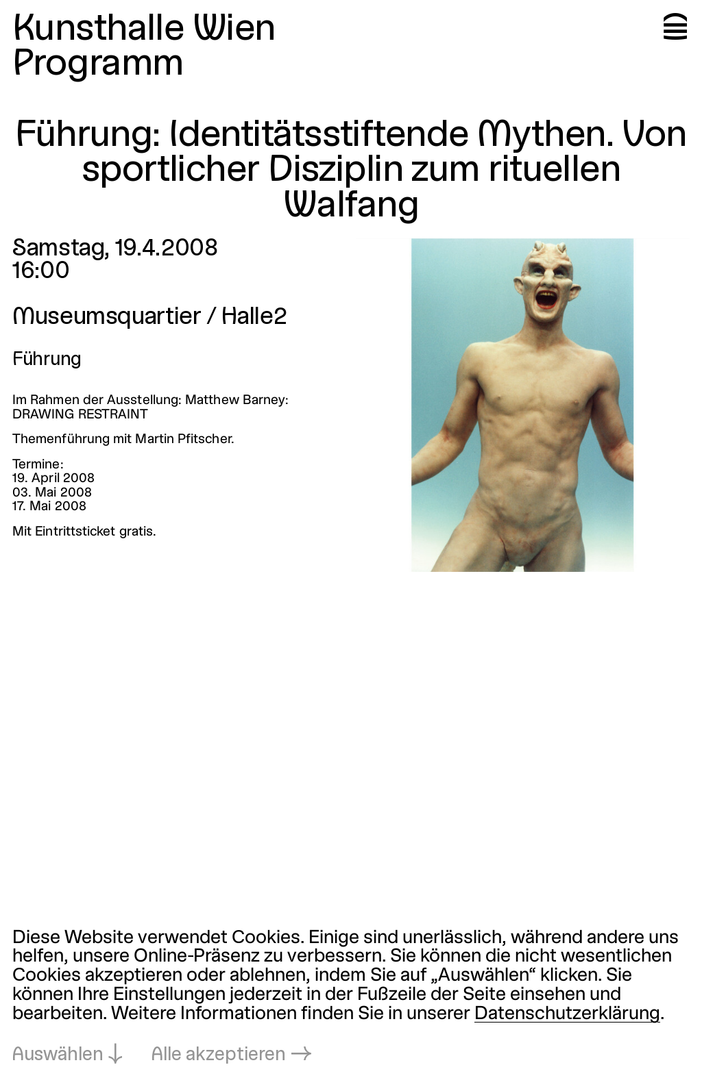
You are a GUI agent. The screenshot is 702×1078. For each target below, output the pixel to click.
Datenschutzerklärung (567, 1014)
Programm (98, 65)
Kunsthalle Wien (144, 30)
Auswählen (58, 1055)
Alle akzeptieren (219, 1055)
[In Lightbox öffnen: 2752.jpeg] (523, 405)
